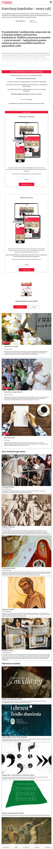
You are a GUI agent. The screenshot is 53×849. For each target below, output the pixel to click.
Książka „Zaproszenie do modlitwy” (12, 699)
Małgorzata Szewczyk (8, 394)
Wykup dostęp (26, 269)
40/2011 (35, 301)
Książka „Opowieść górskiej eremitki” (13, 813)
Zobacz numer (20, 307)
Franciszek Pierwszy (8, 487)
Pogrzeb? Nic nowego (11, 346)
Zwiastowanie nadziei (8, 568)
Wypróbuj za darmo (26, 184)
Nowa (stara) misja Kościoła (13, 392)
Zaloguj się (29, 99)
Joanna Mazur (7, 440)
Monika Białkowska (20, 21)
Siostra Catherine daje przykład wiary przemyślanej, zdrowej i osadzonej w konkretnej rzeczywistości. (26, 815)
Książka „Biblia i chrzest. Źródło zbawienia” (14, 737)
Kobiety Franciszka (7, 650)
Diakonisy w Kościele (8, 527)
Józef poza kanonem (8, 609)
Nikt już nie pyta (9, 437)
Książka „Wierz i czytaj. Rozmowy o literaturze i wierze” (18, 775)
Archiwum (33, 307)
